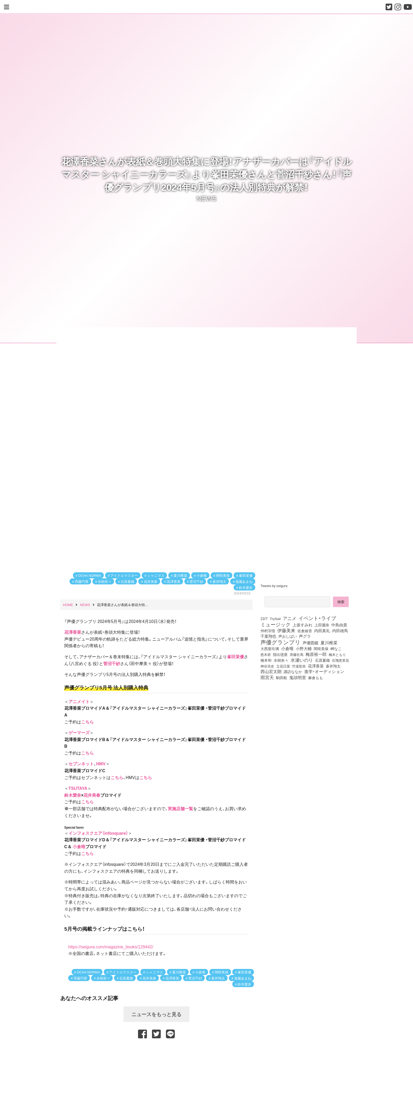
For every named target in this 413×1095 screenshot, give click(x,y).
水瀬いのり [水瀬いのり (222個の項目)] (302, 659)
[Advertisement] (156, 1053)
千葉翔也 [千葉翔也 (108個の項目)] (268, 636)
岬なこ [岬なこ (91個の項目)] (336, 648)
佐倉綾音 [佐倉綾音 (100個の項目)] (304, 630)
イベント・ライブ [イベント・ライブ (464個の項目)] (317, 618)
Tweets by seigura (273, 585)
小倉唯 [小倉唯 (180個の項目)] (287, 648)
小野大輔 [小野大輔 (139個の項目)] (304, 648)
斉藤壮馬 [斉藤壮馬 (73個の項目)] (296, 654)
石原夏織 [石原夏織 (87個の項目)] (322, 660)
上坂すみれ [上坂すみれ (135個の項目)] (302, 624)
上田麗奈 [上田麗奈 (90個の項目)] (321, 624)
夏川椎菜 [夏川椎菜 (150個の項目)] (329, 642)
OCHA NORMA (89, 575)
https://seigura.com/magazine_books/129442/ (110, 946)
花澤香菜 (173, 581)
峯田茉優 (246, 575)
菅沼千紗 (196, 581)
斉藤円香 (81, 581)
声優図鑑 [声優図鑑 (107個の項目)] (310, 642)
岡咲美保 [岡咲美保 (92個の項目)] (321, 648)
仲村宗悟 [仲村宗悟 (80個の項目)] (267, 630)
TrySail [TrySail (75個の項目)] (275, 618)
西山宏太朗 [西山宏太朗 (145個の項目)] (271, 671)
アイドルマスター (124, 575)
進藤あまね (244, 581)
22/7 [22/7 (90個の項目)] (264, 618)
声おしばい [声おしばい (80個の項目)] (287, 636)
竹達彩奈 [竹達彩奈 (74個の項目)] (299, 666)
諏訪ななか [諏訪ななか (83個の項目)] (293, 671)
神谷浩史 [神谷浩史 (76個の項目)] (267, 666)
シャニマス (155, 575)
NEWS (206, 198)
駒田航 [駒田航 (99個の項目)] (281, 677)
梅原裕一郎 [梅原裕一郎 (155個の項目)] (316, 654)
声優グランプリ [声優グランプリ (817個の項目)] (280, 642)
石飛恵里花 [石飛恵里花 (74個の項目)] (340, 660)
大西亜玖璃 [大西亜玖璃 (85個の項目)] (269, 648)
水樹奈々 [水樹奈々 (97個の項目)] (281, 660)
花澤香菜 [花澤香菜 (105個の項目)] (316, 666)
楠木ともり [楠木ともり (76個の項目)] (337, 654)
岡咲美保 (223, 575)
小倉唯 (201, 575)
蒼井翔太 (219, 581)
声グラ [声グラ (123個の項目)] (305, 636)
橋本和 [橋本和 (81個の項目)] (266, 660)
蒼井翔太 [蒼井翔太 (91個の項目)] (333, 666)
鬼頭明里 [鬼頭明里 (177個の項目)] (297, 677)
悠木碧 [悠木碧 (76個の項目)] (265, 654)
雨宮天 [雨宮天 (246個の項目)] (267, 677)
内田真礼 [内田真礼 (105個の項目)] (322, 630)
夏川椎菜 (180, 575)
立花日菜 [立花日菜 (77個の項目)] (283, 666)
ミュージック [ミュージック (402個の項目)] (275, 624)
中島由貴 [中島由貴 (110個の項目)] (339, 624)
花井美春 (151, 581)
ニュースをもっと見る (156, 1014)
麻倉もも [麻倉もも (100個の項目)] (315, 677)
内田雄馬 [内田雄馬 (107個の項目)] (340, 630)
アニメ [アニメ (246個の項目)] (289, 618)
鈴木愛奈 (246, 587)
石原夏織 (127, 581)
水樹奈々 (104, 581)
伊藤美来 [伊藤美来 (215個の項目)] (286, 630)
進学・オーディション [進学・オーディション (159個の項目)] (324, 671)
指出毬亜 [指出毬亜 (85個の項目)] (280, 654)
